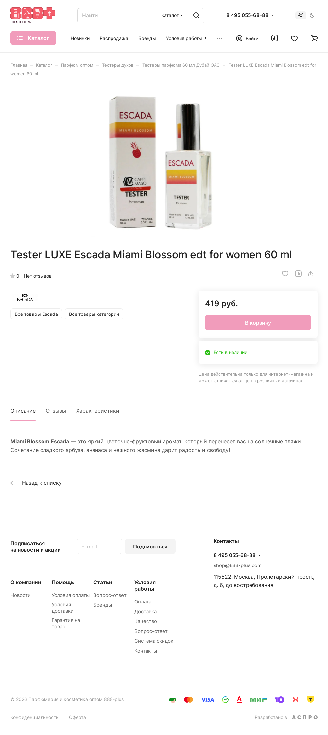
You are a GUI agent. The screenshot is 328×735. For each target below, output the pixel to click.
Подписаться (150, 546)
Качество (145, 621)
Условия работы (145, 585)
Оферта (77, 717)
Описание (23, 410)
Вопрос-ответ (110, 595)
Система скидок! (154, 641)
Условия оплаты (71, 595)
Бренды (102, 605)
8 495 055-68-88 (247, 15)
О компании (25, 582)
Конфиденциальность (34, 717)
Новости (20, 595)
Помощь (63, 582)
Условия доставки (63, 607)
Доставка (145, 611)
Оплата (142, 602)
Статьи (102, 582)
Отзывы (56, 410)
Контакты (145, 651)
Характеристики (97, 410)
